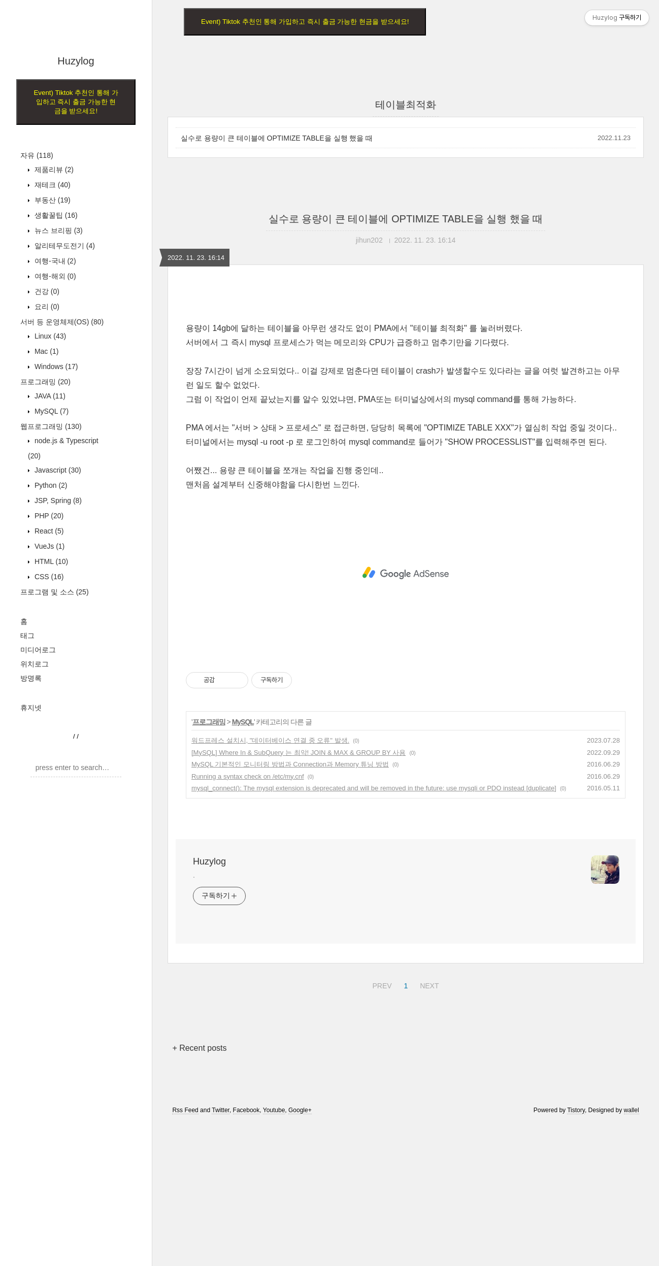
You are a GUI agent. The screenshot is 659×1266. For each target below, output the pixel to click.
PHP (47, 516)
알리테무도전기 (63, 246)
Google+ (300, 1252)
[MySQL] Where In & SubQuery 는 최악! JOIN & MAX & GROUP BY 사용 (298, 894)
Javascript (56, 470)
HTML (50, 561)
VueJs (48, 546)
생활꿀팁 (55, 215)
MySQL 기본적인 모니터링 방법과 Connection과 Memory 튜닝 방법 (290, 906)
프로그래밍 (45, 382)
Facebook (246, 1252)
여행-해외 (54, 276)
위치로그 (34, 664)
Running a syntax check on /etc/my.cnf (247, 918)
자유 (36, 155)
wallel (631, 1252)
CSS (47, 577)
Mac (45, 351)
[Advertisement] (76, 939)
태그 (27, 635)
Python (50, 485)
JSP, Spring (57, 500)
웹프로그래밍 (51, 426)
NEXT (428, 1126)
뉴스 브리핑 (57, 230)
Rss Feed (185, 1252)
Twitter (220, 1252)
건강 (45, 291)
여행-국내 (54, 261)
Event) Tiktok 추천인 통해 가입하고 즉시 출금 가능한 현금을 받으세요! (76, 102)
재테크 (51, 185)
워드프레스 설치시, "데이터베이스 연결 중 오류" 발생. (270, 882)
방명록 (31, 678)
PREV (380, 1126)
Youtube (274, 1252)
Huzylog (75, 60)
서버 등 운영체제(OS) (62, 322)
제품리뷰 (53, 169)
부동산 (51, 200)
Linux (49, 336)
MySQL (50, 411)
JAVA (48, 396)
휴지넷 (31, 708)
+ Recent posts (199, 1190)
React (47, 531)
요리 (45, 307)
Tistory (576, 1252)
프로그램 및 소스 (54, 592)
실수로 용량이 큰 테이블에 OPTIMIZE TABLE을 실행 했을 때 (277, 138)
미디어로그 (38, 650)
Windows (55, 366)
